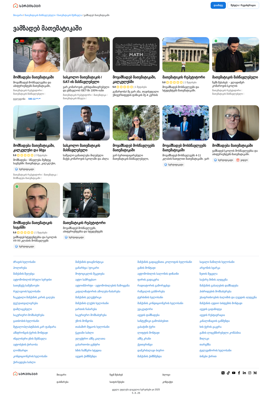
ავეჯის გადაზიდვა (211, 309)
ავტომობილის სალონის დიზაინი (158, 273)
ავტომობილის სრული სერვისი (32, 279)
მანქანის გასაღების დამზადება (219, 285)
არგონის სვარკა (210, 267)
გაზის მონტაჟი (146, 267)
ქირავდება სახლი (24, 362)
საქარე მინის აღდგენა (214, 279)
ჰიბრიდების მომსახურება (215, 291)
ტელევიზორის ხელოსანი (215, 350)
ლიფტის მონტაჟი (148, 332)
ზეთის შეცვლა (208, 273)
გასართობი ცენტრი (87, 344)
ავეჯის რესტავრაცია (212, 314)
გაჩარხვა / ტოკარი (87, 267)
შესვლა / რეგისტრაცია (243, 5)
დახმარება (62, 382)
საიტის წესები (117, 382)
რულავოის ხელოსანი (27, 291)
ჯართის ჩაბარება (86, 309)
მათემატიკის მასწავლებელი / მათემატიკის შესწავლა (53, 15)
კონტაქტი (167, 382)
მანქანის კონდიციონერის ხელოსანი (160, 303)
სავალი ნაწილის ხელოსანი (217, 261)
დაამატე (218, 5)
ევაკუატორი (145, 309)
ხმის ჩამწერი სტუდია (88, 350)
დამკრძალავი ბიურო (150, 350)
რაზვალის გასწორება (151, 291)
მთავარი (18, 15)
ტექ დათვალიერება (25, 303)
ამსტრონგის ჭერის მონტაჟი (30, 332)
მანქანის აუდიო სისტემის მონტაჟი (221, 303)
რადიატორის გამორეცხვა (153, 285)
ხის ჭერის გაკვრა (210, 326)
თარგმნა (205, 344)
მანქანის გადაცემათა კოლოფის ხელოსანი (164, 261)
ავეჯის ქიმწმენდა (86, 356)
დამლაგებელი (22, 309)
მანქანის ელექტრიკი (88, 297)
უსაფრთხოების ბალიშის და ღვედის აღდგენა (228, 297)
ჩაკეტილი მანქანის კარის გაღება (34, 297)
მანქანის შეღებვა (24, 273)
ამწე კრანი (144, 338)
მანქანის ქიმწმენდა (149, 356)
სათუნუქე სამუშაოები (26, 285)
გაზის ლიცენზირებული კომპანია (220, 332)
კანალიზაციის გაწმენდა (215, 320)
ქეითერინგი (144, 344)
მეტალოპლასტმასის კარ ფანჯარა (34, 326)
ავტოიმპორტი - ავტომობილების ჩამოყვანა (102, 285)
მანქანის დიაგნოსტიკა (89, 261)
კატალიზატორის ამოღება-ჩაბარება (97, 291)
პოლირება (20, 267)
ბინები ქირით (208, 356)
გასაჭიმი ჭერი (146, 326)
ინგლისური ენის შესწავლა (30, 338)
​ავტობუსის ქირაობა (25, 344)
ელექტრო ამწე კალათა (90, 338)
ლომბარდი (20, 350)
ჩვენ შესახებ (116, 374)
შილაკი (204, 338)
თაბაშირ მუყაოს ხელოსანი (92, 326)
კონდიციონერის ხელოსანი (30, 356)
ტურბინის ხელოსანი (150, 297)
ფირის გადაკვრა (148, 279)
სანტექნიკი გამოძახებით (152, 320)
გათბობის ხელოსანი (26, 320)
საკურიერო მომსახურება (28, 314)
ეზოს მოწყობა (84, 320)
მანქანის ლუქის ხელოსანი (92, 303)
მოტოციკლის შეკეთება (89, 273)
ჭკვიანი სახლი (84, 332)
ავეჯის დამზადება (148, 314)
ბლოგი (166, 374)
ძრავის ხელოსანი (24, 261)
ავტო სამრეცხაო (85, 279)
